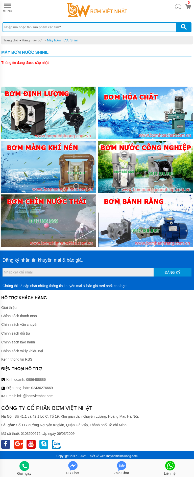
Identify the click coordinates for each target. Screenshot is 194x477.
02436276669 (42, 388)
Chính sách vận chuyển (19, 324)
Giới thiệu (9, 308)
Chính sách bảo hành (18, 342)
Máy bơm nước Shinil (62, 40)
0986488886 (36, 380)
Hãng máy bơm (33, 40)
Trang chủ (10, 40)
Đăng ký (173, 272)
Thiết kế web (97, 456)
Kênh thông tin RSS (16, 359)
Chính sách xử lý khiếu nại (22, 351)
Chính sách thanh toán (19, 316)
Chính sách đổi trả (15, 333)
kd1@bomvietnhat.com (35, 396)
